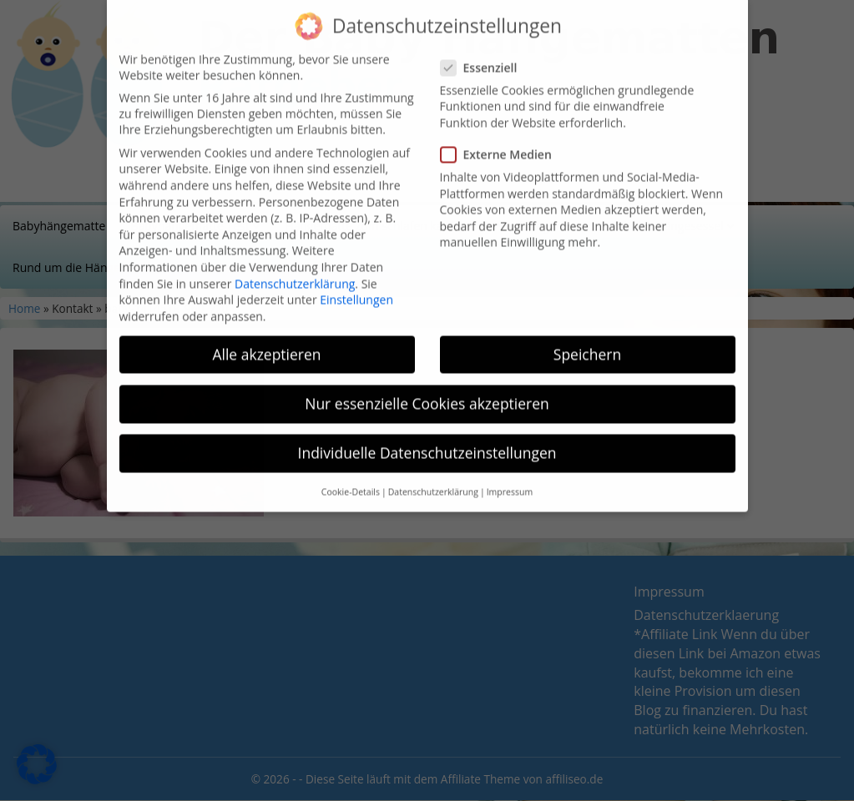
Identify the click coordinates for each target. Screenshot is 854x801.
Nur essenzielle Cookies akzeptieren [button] (427, 383)
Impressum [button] (510, 471)
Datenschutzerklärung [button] (433, 471)
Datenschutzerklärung (295, 262)
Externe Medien (501, 134)
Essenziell (484, 47)
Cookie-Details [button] (350, 471)
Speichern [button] (587, 334)
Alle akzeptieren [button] (266, 334)
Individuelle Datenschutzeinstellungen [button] (427, 432)
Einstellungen (356, 279)
